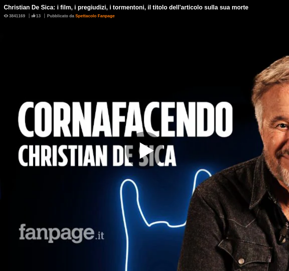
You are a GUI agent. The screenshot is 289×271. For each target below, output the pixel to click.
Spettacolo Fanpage (95, 16)
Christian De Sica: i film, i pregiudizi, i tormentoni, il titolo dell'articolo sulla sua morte (126, 7)
